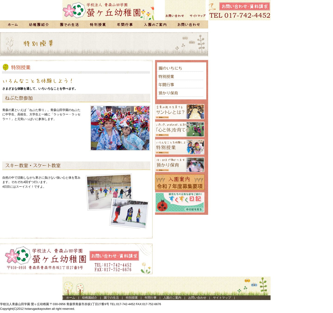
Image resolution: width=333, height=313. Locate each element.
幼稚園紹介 (89, 297)
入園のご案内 (172, 297)
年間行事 (151, 297)
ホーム (70, 297)
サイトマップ (222, 297)
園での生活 (111, 297)
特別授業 (132, 297)
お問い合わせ (197, 297)
